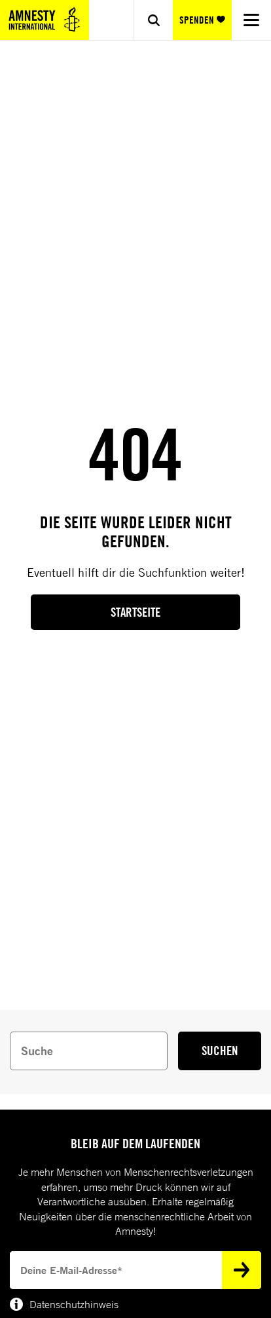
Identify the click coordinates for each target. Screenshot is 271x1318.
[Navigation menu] (251, 20)
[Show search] (153, 20)
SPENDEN (202, 20)
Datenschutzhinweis (64, 1304)
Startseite (135, 612)
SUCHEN (220, 1050)
